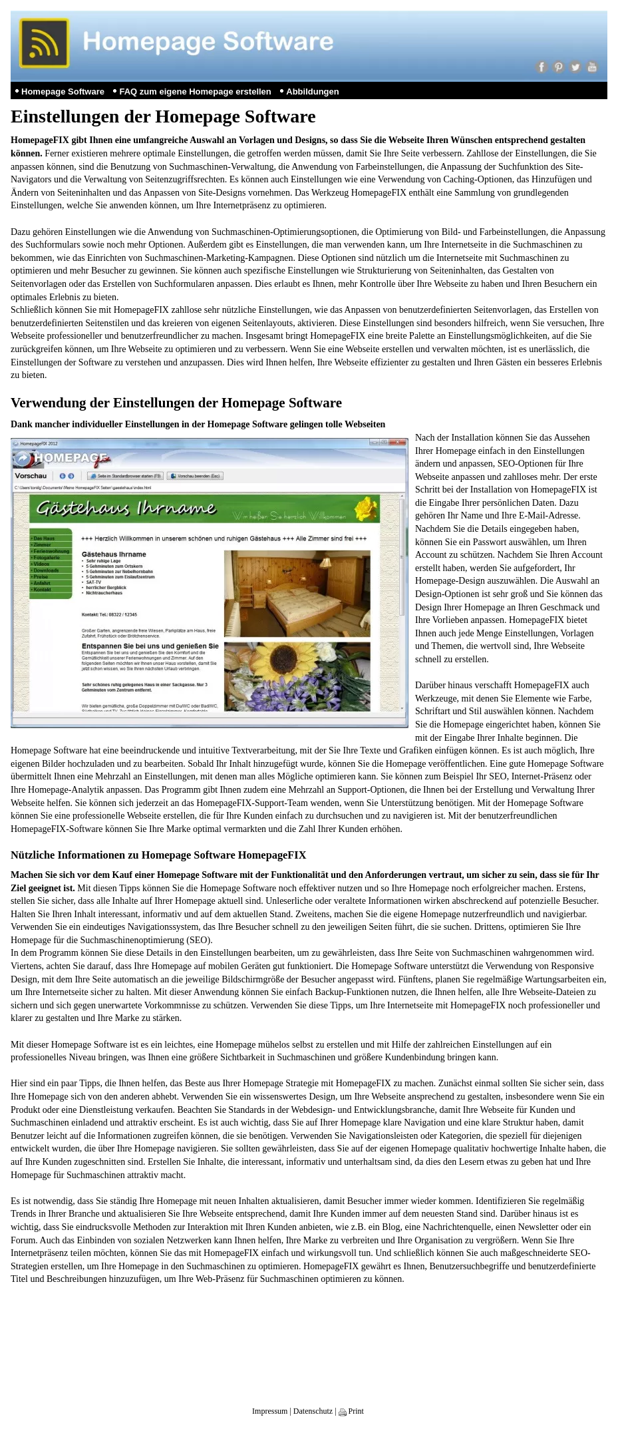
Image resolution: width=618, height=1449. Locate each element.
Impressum (269, 1411)
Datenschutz (313, 1411)
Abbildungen (312, 92)
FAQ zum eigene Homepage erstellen (195, 92)
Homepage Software (62, 92)
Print (351, 1411)
